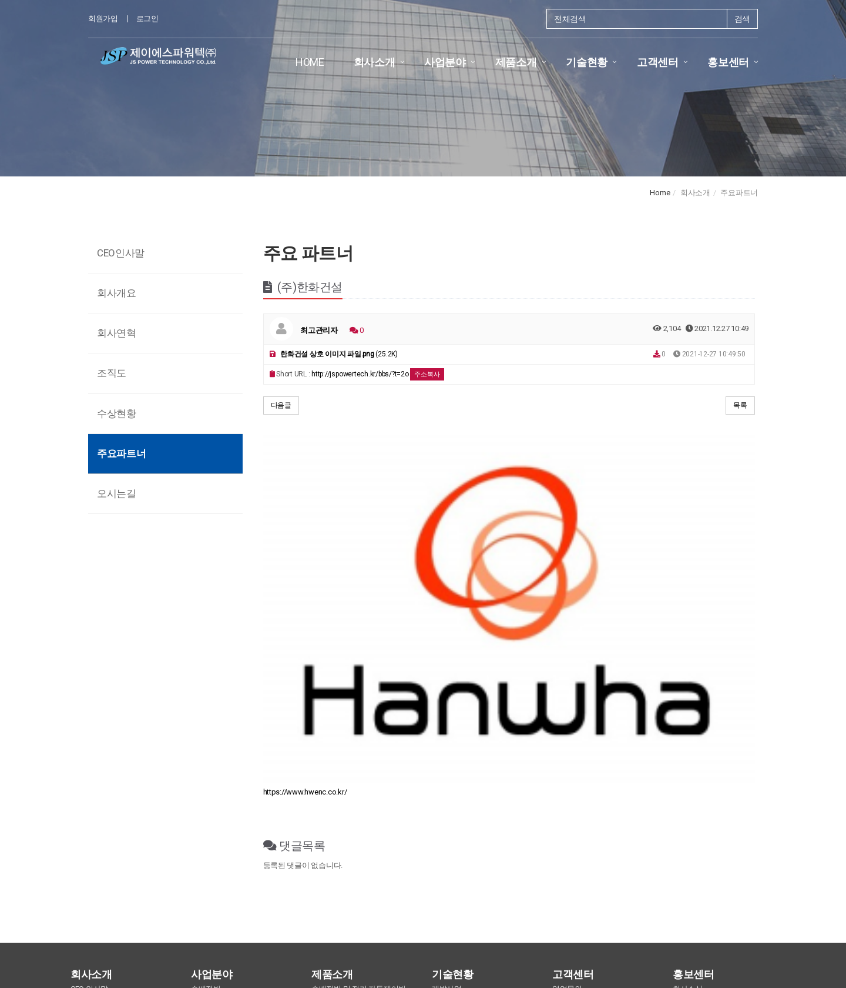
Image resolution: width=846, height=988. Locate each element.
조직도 (111, 373)
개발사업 (447, 747)
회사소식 (688, 747)
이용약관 (332, 894)
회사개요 (116, 293)
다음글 (281, 405)
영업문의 (567, 747)
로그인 (147, 18)
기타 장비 (327, 783)
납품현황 (447, 759)
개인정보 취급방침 (393, 894)
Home (660, 192)
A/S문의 (566, 771)
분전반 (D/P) (211, 796)
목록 (740, 405)
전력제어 (206, 808)
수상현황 (116, 413)
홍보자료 (688, 771)
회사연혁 (116, 333)
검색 (742, 19)
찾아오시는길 (545, 894)
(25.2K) (334, 354)
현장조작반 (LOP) (219, 783)
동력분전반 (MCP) (220, 771)
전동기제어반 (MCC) (224, 759)
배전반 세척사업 (218, 820)
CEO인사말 (121, 253)
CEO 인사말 (89, 747)
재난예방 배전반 (218, 832)
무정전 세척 (330, 759)
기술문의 (567, 759)
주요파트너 (121, 453)
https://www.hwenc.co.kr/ (305, 550)
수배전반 (206, 747)
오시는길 (116, 493)
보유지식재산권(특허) (468, 771)
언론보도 (688, 759)
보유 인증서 (451, 783)
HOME (310, 62)
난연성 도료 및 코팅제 (347, 771)
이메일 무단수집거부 (473, 894)
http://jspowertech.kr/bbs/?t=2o (360, 374)
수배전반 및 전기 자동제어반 (358, 747)
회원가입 (103, 18)
